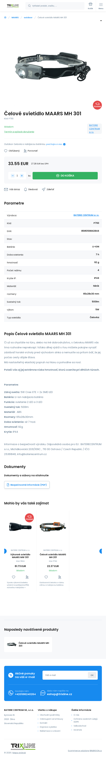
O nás (76, 715)
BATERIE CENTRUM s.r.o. (94, 129)
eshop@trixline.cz (59, 694)
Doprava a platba (48, 727)
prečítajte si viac (54, 144)
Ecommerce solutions (78, 750)
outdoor (28, 17)
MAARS (15, 17)
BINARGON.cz (96, 750)
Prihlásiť (92, 675)
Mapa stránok (19, 752)
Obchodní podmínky (50, 715)
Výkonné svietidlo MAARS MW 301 (20, 556)
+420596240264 (25, 694)
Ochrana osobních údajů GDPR (86, 720)
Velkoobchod (80, 725)
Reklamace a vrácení (50, 731)
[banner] (13, 6)
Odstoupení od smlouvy (51, 719)
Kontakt (43, 723)
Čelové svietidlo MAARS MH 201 (53, 556)
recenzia (78, 729)
